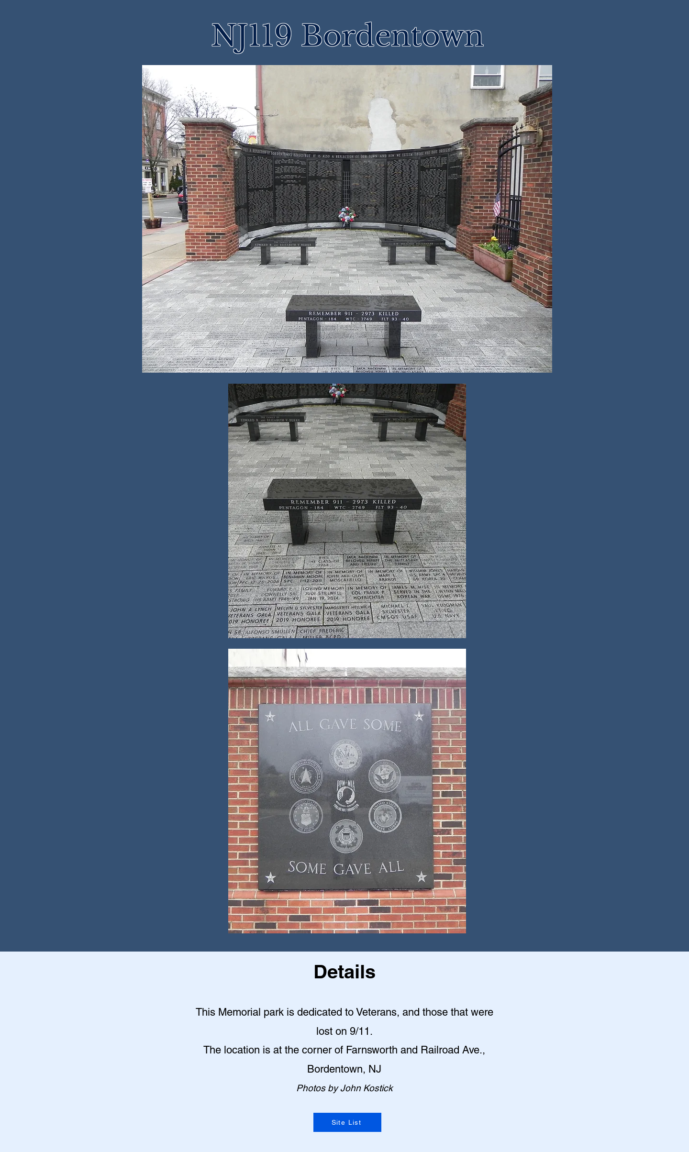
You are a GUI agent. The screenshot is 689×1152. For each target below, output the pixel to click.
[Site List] (347, 1122)
